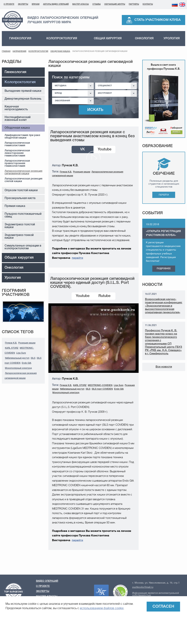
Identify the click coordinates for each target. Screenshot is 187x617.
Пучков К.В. (11, 343)
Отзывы (96, 4)
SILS (33, 358)
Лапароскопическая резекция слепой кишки (23, 180)
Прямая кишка (15, 206)
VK (82, 149)
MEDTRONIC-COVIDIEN (100, 385)
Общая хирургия (108, 38)
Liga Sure (21, 353)
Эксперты (23, 4)
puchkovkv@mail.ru (142, 587)
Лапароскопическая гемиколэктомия (17, 144)
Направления (19, 51)
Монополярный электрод (18, 368)
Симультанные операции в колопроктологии (23, 247)
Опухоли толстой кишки (21, 190)
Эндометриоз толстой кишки (20, 226)
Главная (6, 51)
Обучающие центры (114, 4)
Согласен (163, 606)
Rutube (104, 296)
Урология (172, 38)
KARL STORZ (11, 348)
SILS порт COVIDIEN (102, 389)
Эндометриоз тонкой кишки (19, 236)
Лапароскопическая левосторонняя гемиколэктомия (17, 153)
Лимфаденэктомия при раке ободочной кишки (22, 136)
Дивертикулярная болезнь (23, 99)
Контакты (148, 4)
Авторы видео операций (56, 4)
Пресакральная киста (20, 198)
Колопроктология (61, 38)
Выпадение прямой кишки (23, 91)
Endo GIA (26, 363)
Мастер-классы (80, 4)
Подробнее (164, 269)
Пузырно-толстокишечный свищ (23, 215)
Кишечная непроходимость (16, 108)
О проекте (9, 4)
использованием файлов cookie (102, 608)
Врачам (35, 4)
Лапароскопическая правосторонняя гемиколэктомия (17, 163)
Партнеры (134, 4)
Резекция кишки (26, 343)
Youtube (104, 149)
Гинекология (20, 38)
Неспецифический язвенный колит (17, 118)
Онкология (144, 38)
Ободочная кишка (60, 51)
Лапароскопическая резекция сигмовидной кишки (23, 172)
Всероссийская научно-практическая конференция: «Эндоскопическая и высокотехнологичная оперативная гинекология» (163, 306)
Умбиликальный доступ (17, 358)
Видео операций (47, 581)
